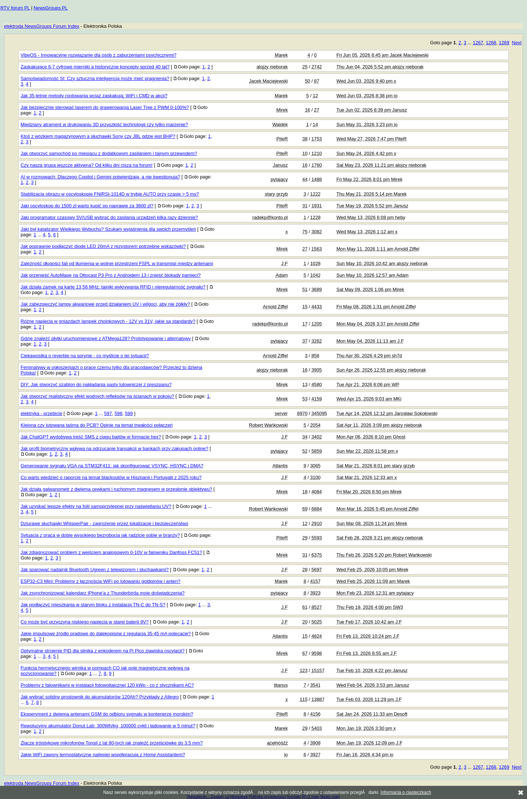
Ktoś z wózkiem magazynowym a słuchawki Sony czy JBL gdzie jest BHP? (97, 136)
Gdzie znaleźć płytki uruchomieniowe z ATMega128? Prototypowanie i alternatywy (105, 338)
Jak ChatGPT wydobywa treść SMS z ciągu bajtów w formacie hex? (90, 437)
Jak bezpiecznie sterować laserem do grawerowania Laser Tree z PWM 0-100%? (104, 107)
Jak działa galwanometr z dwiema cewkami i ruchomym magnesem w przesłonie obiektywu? (116, 489)
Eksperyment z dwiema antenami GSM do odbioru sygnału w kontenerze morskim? (106, 714)
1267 (478, 42)
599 (128, 413)
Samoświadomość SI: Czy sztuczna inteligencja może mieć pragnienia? (94, 78)
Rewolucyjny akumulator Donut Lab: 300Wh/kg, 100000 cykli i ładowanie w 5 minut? (107, 725)
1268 (491, 42)
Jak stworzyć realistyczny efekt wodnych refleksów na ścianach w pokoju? (97, 396)
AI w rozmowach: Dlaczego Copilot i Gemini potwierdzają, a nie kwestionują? (100, 177)
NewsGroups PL (51, 8)
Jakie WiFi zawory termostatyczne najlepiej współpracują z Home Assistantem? (102, 754)
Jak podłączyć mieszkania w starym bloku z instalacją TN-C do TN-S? (92, 604)
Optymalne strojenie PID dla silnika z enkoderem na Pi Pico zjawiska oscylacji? (102, 650)
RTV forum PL (15, 8)
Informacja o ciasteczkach (406, 792)
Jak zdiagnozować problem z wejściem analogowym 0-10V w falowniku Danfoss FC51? (111, 552)
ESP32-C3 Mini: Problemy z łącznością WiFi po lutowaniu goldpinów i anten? (100, 581)
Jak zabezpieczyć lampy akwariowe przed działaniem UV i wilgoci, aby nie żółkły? (105, 304)
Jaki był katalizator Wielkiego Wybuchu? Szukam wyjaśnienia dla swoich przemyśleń (108, 229)
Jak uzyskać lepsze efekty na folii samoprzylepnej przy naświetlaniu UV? (95, 506)
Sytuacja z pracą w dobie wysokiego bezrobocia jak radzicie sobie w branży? (100, 535)
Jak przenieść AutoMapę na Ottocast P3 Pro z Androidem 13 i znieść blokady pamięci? (110, 275)
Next (517, 42)
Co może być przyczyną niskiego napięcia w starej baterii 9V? (84, 622)
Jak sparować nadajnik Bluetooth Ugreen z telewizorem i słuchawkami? (94, 569)
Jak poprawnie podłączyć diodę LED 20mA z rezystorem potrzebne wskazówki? (103, 246)
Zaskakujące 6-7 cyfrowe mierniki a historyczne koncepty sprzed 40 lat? (94, 66)
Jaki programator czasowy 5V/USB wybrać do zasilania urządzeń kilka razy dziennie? (109, 217)
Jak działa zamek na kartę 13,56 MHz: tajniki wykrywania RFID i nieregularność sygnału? (112, 287)
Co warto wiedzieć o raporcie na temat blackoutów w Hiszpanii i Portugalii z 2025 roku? (110, 477)
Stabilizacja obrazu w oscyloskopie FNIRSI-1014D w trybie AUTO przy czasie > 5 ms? (109, 194)
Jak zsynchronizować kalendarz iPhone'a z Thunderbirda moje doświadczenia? (102, 593)
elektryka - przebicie (41, 413)
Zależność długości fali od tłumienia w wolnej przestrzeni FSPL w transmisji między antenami (116, 263)
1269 (504, 42)
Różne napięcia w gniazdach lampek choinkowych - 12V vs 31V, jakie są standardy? (107, 321)
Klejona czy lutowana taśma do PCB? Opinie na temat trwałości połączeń (96, 425)
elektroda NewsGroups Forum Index (41, 26)
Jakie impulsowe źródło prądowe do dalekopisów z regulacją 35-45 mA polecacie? (105, 633)
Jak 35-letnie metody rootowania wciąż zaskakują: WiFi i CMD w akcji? (93, 95)
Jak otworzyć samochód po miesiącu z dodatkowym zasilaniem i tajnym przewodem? (108, 153)
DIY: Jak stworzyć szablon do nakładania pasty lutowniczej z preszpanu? (96, 384)
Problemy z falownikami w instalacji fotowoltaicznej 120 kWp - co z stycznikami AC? (107, 685)
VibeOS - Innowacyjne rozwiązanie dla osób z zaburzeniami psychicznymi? (98, 55)
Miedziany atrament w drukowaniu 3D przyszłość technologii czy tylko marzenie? (104, 124)
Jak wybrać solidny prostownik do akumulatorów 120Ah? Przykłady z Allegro (99, 697)
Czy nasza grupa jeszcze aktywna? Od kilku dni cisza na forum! (86, 165)
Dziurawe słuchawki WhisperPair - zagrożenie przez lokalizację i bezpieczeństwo (104, 523)
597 (108, 413)
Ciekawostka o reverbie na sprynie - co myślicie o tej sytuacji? (84, 355)
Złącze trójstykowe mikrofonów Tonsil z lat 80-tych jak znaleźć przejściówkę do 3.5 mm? (111, 743)
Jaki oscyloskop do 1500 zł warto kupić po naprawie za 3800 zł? (86, 205)
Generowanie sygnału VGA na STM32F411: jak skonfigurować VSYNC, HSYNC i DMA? (111, 465)
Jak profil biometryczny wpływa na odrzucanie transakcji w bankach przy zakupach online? (114, 448)
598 (118, 413)
